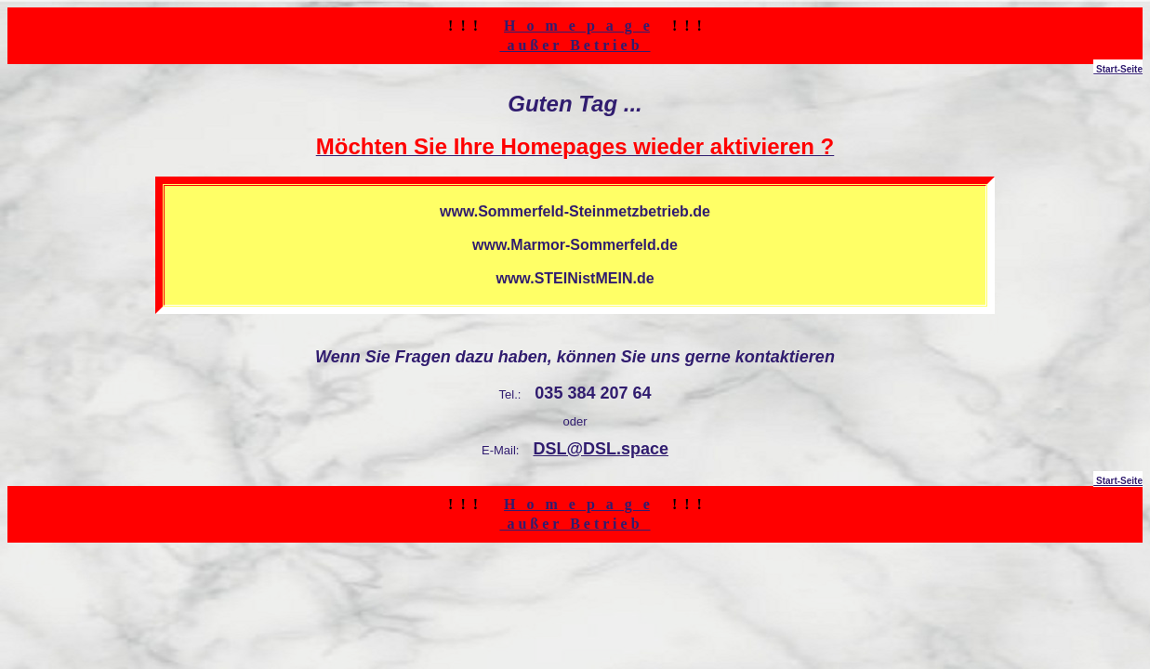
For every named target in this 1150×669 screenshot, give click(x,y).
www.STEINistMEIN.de (575, 278)
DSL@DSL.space (600, 448)
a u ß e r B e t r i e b (574, 45)
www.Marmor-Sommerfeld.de (575, 245)
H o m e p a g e (577, 25)
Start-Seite (1118, 69)
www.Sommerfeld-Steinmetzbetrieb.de (575, 211)
